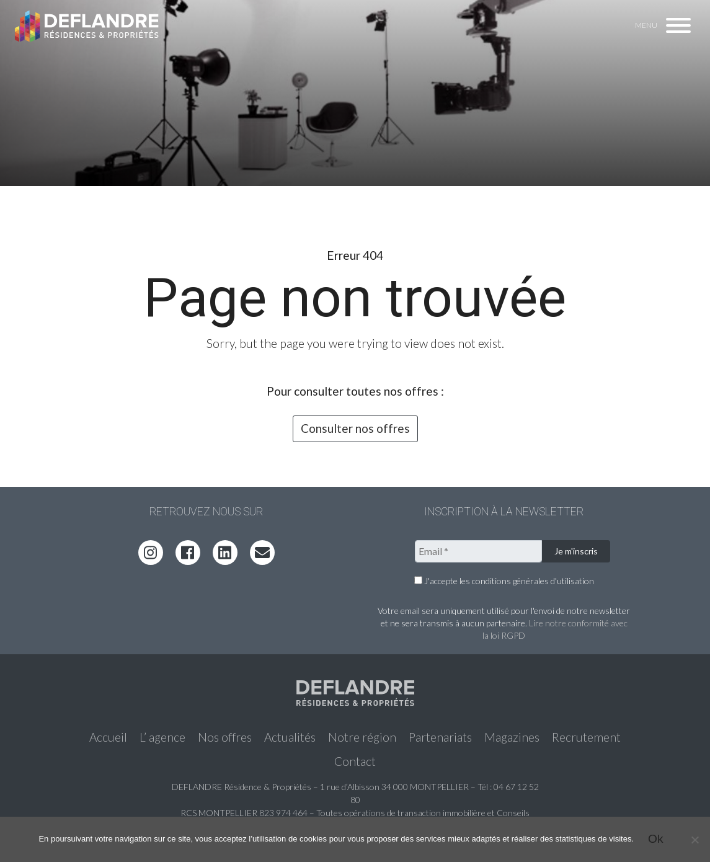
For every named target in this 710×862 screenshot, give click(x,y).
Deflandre (87, 26)
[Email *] (478, 551)
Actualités (290, 737)
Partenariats (440, 737)
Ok (655, 838)
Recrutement (586, 737)
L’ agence (162, 737)
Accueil (108, 737)
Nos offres (225, 737)
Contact (355, 761)
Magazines (511, 737)
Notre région (362, 737)
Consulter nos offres (355, 428)
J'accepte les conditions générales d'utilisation (504, 580)
